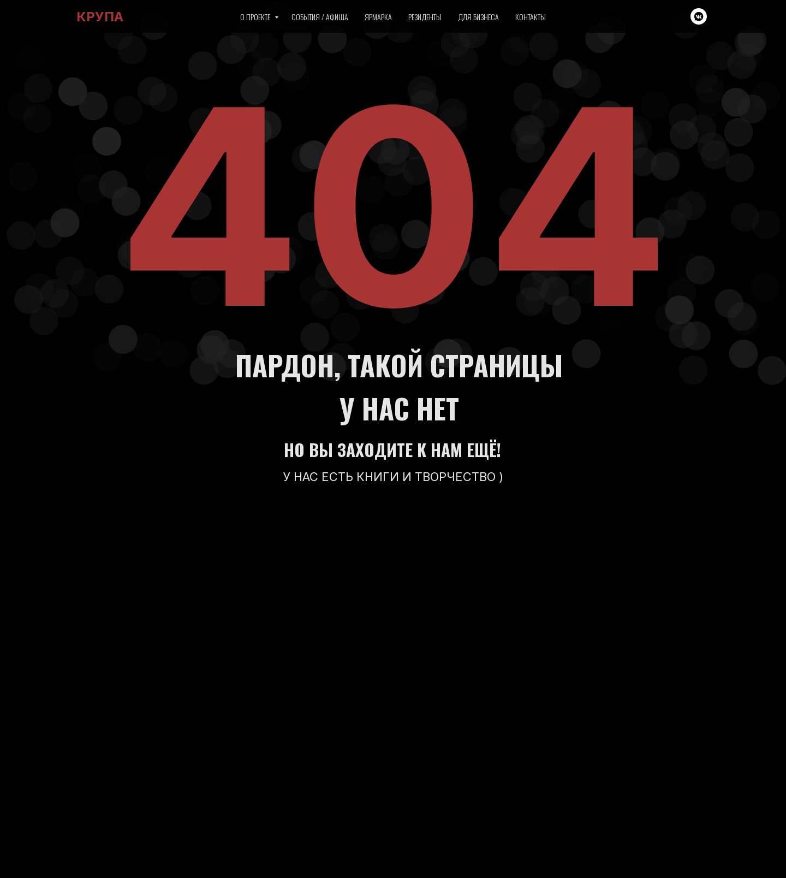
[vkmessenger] (698, 16)
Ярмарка (378, 16)
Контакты (530, 16)
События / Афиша (319, 16)
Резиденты (425, 16)
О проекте (256, 16)
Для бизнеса (478, 16)
